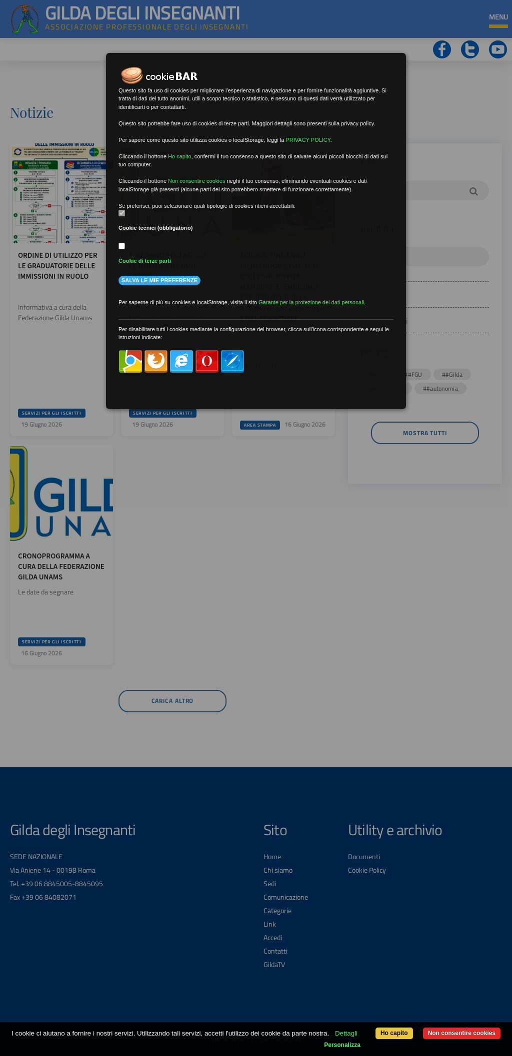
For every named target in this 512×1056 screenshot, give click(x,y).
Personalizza (342, 1045)
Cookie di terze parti (144, 261)
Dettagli (346, 1033)
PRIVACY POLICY (308, 140)
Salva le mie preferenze (160, 280)
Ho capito (394, 1033)
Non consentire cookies (462, 1033)
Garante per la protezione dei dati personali (311, 302)
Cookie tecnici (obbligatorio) (155, 228)
